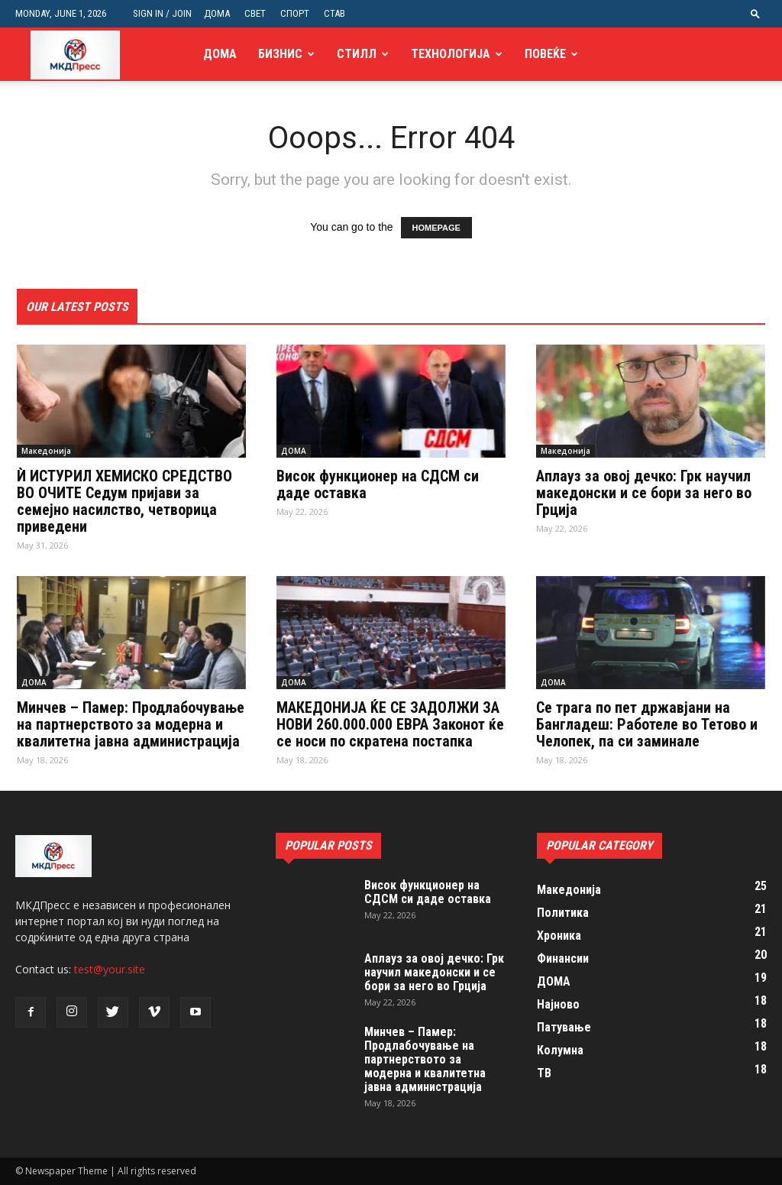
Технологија (450, 54)
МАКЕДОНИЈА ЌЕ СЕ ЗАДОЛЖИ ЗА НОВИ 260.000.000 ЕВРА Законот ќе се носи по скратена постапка (390, 724)
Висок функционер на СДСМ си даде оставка (377, 484)
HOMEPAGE (436, 227)
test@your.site (109, 969)
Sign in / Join (162, 13)
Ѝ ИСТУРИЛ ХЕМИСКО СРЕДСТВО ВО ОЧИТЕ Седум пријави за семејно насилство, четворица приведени (124, 501)
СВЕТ (255, 13)
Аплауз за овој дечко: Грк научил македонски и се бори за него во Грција (643, 493)
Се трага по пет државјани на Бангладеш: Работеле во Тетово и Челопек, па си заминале (647, 724)
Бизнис (280, 54)
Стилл (356, 54)
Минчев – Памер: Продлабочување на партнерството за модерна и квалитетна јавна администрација (130, 724)
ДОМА (217, 13)
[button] (755, 13)
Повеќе (545, 54)
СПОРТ (294, 13)
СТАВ (334, 13)
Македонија (46, 450)
